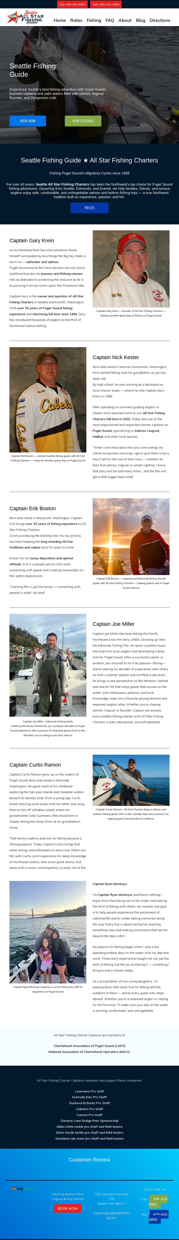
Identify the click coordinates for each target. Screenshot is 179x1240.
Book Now (68, 1209)
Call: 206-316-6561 (72, 4)
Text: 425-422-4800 (106, 4)
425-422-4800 (159, 1218)
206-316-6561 (158, 1202)
